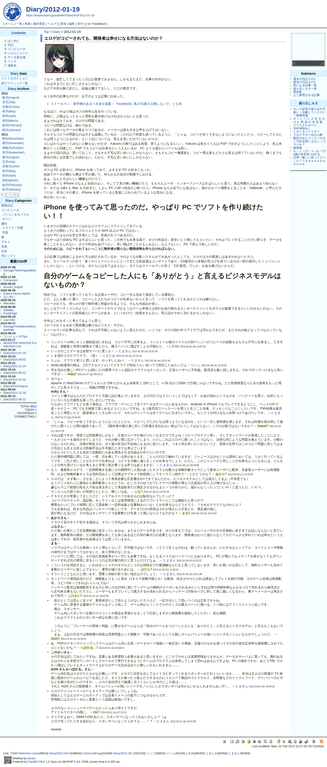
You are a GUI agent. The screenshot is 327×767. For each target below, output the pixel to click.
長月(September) (13, 152)
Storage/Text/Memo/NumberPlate (19, 328)
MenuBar (9, 303)
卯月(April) (9, 116)
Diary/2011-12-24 (14, 366)
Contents (19, 33)
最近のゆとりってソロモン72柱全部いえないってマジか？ (309, 141)
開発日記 (7, 205)
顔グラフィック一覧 (14, 83)
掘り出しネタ (308, 103)
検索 (28, 23)
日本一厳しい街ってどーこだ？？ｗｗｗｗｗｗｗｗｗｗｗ (309, 161)
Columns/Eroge (92, 753)
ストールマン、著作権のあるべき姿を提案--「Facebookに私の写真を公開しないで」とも (116, 104)
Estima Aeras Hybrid (16, 293)
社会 (4, 251)
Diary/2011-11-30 (14, 392)
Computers (10, 280)
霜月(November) (13, 143)
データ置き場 (16, 57)
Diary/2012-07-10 (14, 353)
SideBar (8, 310)
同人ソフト (8, 256)
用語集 (297, 91)
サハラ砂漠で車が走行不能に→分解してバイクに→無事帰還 (309, 112)
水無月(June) (11, 106)
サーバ (6, 219)
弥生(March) (10, 120)
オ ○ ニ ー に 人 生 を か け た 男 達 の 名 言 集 (309, 120)
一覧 (19, 23)
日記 (11, 45)
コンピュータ (16, 49)
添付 (80, 23)
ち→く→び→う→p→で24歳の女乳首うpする (309, 152)
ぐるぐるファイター (306, 131)
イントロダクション (14, 78)
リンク (12, 61)
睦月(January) (11, 130)
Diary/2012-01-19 (53, 9)
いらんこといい (18, 53)
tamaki (31, 758)
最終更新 (39, 23)
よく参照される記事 (306, 95)
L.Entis (174, 346)
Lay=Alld (9, 320)
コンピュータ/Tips (15, 336)
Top (46, 32)
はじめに (14, 40)
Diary (14, 73)
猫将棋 (297, 148)
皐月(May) (9, 111)
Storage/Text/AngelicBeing (19, 272)
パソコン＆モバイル (15, 214)
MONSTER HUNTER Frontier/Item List (19, 344)
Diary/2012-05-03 (60, 753)
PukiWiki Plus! (36, 761)
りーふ (195, 365)
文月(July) (8, 102)
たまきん (125, 351)
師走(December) (13, 138)
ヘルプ (51, 23)
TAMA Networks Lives (24, 753)
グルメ (5, 241)
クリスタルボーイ (305, 125)
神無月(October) (13, 148)
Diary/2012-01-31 (14, 379)
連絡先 (12, 65)
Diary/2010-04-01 (14, 359)
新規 (63, 23)
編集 (72, 23)
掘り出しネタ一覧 (305, 88)
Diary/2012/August (15, 386)
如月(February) (12, 125)
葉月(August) (10, 97)
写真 (5, 232)
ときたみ (109, 355)
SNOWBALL (301, 128)
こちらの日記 (155, 456)
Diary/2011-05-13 (124, 753)
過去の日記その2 (304, 82)
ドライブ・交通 (12, 227)
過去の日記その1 (304, 79)
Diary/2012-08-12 (14, 399)
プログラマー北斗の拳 (308, 135)
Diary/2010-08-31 (14, 372)
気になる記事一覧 (305, 85)
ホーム (9, 23)
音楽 (4, 246)
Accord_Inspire (13, 287)
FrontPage (10, 313)
